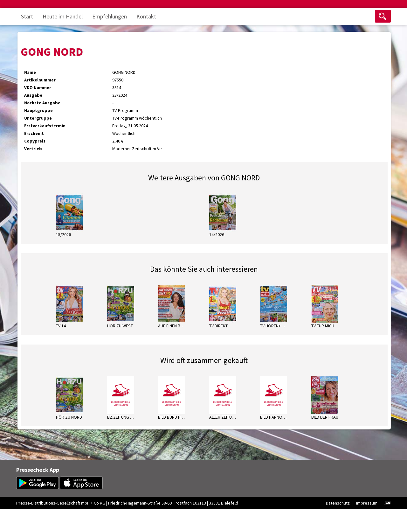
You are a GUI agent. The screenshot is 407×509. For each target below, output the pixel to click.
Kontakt (146, 16)
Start (27, 16)
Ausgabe (33, 95)
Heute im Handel (63, 16)
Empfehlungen (109, 16)
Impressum (366, 503)
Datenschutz (338, 503)
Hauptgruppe (38, 110)
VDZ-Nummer (37, 87)
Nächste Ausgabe (42, 103)
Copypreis (34, 141)
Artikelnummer (40, 80)
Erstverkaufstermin (45, 126)
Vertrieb (33, 148)
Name (30, 72)
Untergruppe (38, 118)
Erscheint (34, 133)
